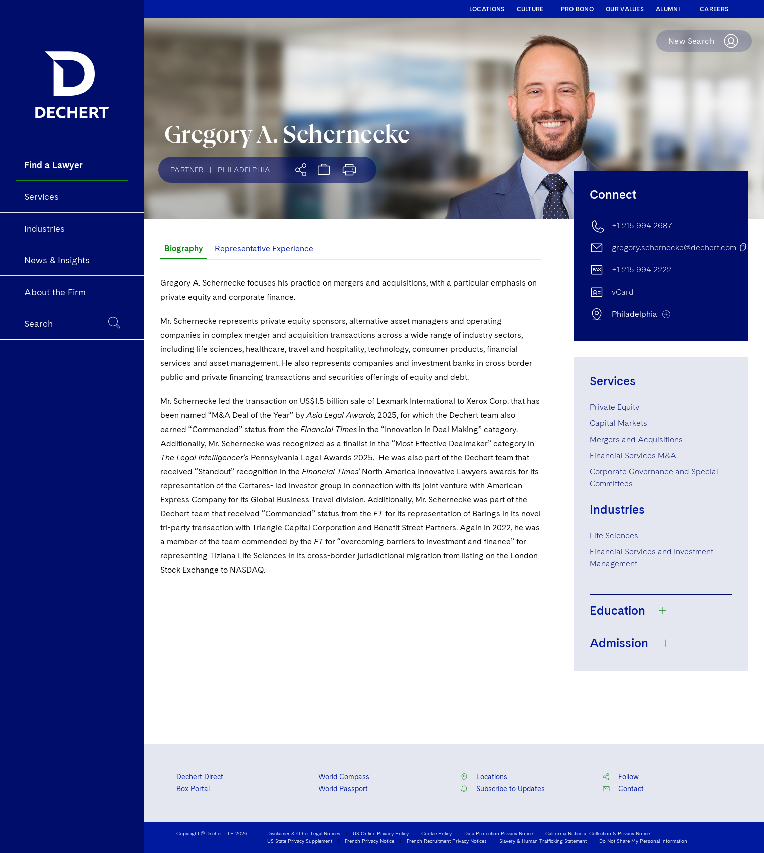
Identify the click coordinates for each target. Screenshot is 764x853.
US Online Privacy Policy (381, 833)
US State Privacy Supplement (299, 841)
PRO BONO (577, 9)
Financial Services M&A (633, 455)
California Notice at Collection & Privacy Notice (597, 833)
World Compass (343, 777)
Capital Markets (618, 423)
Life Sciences (614, 535)
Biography (183, 248)
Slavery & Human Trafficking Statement (543, 841)
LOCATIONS (487, 9)
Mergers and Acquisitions (636, 439)
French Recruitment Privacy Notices (447, 841)
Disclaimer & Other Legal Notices (303, 833)
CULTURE (530, 9)
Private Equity (614, 407)
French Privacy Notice (369, 841)
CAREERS (714, 9)
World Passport (343, 789)
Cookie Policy (436, 833)
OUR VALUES (625, 9)
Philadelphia (244, 169)
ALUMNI (668, 9)
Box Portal (193, 789)
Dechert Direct (199, 777)
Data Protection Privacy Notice (498, 833)
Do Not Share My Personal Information (643, 841)
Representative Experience (264, 248)
